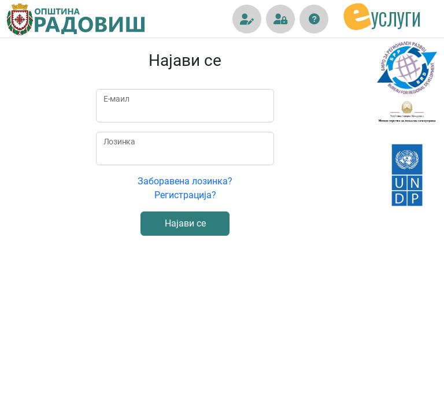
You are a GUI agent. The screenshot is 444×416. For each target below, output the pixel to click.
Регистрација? (185, 195)
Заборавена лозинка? (185, 181)
